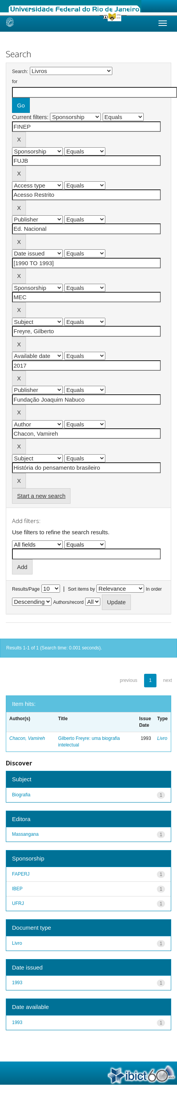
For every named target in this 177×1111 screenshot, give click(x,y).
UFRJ (18, 903)
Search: (20, 71)
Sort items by (81, 589)
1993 (17, 982)
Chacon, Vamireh (27, 738)
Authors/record (68, 602)
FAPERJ (20, 874)
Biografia (21, 794)
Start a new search (41, 495)
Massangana (25, 834)
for (14, 81)
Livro (162, 738)
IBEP (17, 888)
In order (154, 589)
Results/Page (26, 589)
